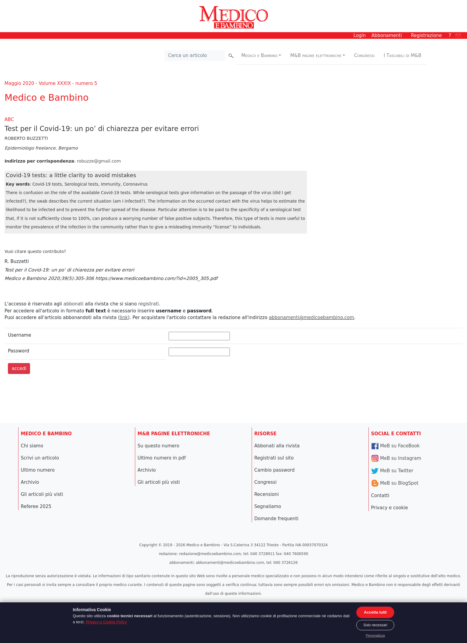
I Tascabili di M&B (402, 55)
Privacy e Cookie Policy (106, 622)
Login (360, 35)
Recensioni (266, 494)
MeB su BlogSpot (394, 483)
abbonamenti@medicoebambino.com (311, 317)
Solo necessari (375, 625)
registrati (148, 304)
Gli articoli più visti (42, 494)
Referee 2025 (36, 506)
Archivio (30, 482)
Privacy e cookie (389, 507)
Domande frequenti (276, 518)
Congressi (364, 55)
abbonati (73, 304)
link (124, 317)
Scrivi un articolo (40, 458)
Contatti (380, 495)
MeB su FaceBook (395, 446)
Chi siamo (32, 446)
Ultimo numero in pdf (162, 458)
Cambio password (274, 470)
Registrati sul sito (274, 458)
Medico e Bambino (259, 55)
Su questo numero (159, 446)
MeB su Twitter (392, 470)
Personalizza (375, 635)
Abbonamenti (386, 35)
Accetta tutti (375, 612)
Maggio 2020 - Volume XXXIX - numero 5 (51, 83)
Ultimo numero (38, 470)
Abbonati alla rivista (277, 446)
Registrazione (426, 35)
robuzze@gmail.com (99, 161)
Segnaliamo (267, 506)
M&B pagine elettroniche (315, 55)
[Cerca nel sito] (195, 55)
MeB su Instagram (396, 458)
